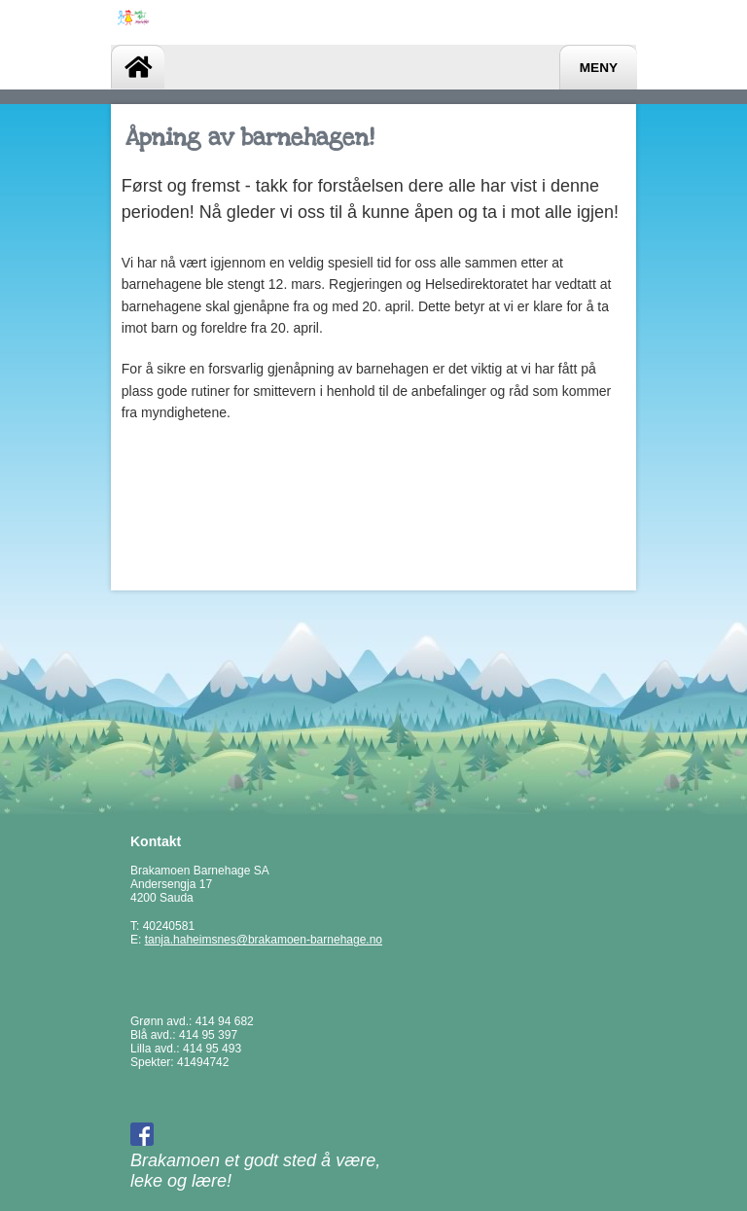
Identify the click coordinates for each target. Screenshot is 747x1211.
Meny (599, 67)
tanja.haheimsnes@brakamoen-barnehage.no (263, 939)
